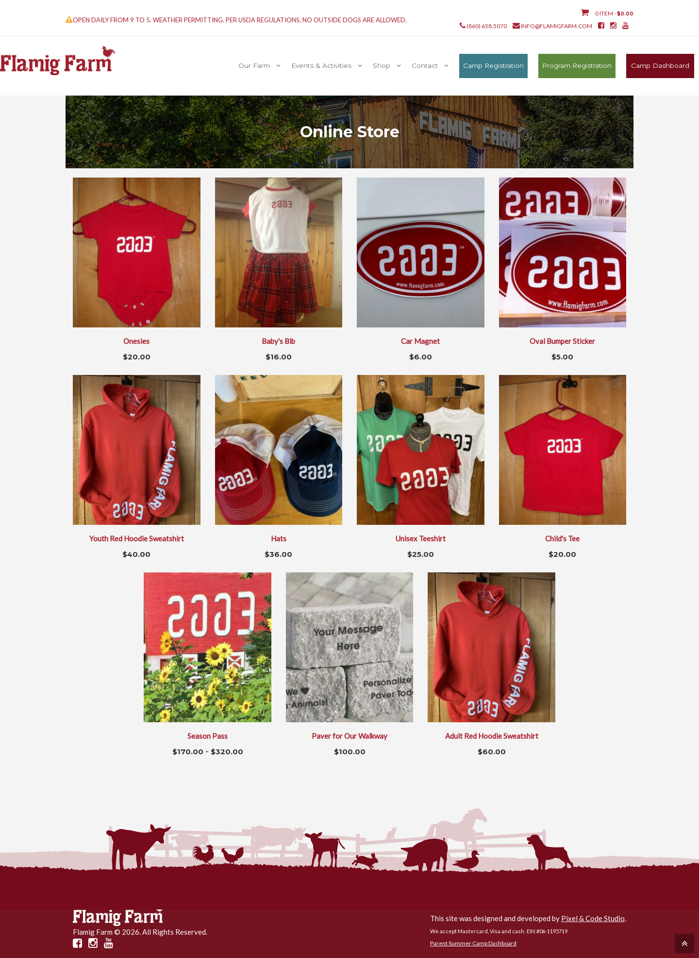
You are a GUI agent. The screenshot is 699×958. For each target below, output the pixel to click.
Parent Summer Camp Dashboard (473, 943)
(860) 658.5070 (486, 26)
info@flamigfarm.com (556, 26)
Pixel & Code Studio (593, 918)
